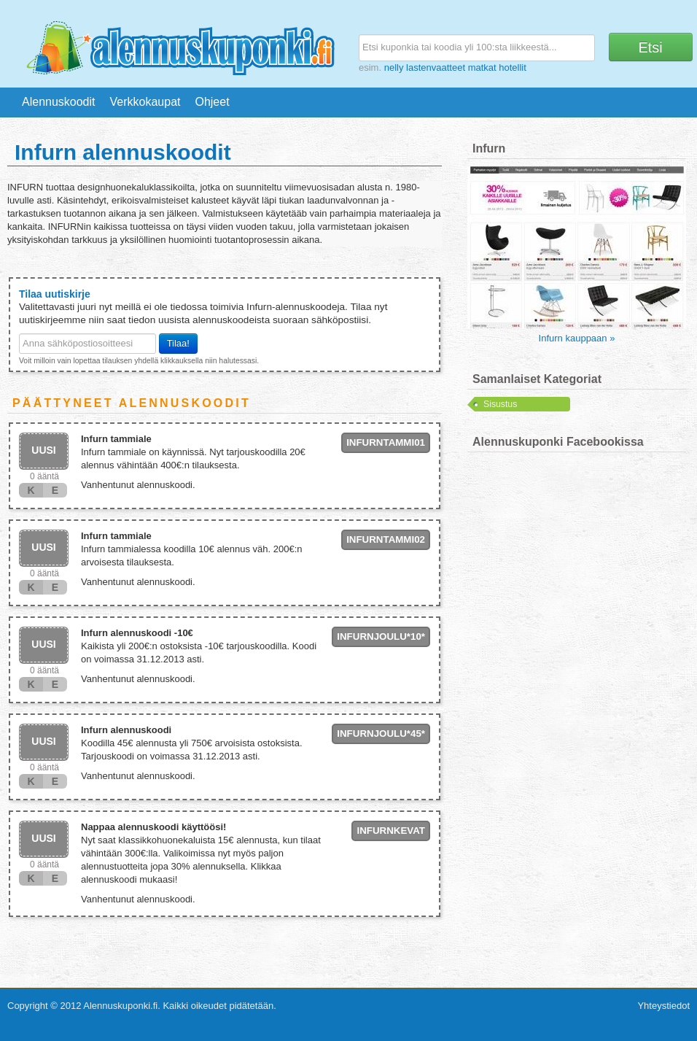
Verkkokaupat (145, 102)
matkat (482, 67)
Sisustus (500, 404)
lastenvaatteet (435, 67)
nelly (394, 67)
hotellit (512, 67)
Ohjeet (212, 102)
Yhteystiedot (663, 1005)
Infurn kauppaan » (577, 338)
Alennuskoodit (59, 102)
